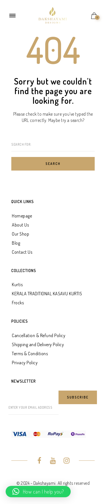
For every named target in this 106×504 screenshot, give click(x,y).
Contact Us (22, 252)
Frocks (18, 302)
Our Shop (20, 234)
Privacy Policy (25, 362)
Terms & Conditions (30, 353)
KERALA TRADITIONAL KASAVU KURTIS (47, 293)
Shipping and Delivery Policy (38, 344)
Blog (16, 243)
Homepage (22, 216)
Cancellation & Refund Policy (38, 335)
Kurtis (17, 284)
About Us (20, 225)
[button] (38, 491)
